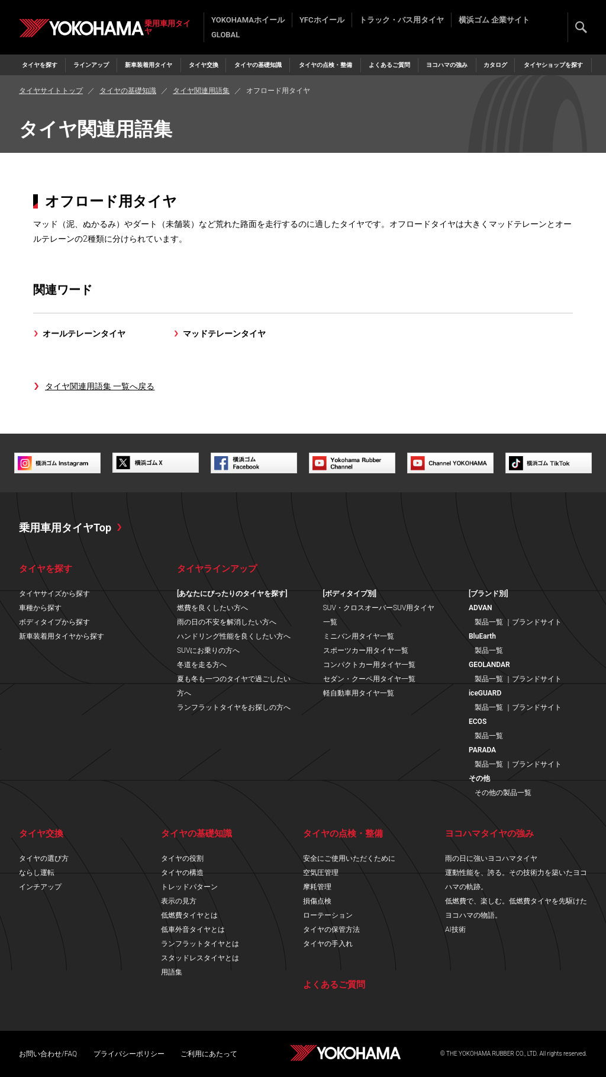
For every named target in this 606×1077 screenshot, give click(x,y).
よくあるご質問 (389, 65)
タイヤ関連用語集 (201, 90)
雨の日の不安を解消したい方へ (226, 622)
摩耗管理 (317, 887)
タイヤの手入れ (328, 944)
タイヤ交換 (203, 65)
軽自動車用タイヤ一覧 (358, 693)
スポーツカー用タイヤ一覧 (365, 650)
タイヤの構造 (182, 872)
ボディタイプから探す (54, 622)
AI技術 (455, 929)
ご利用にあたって (208, 1054)
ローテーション (328, 915)
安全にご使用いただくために (349, 858)
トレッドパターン (189, 887)
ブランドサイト (537, 622)
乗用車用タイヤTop (65, 527)
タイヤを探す (39, 65)
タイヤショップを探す (553, 65)
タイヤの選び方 (44, 858)
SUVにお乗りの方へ (208, 650)
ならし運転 (36, 872)
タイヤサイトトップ (51, 90)
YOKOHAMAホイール (248, 19)
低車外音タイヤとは (193, 929)
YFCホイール (321, 19)
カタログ (495, 65)
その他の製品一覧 (503, 792)
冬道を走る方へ (202, 665)
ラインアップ (91, 65)
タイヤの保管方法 (331, 929)
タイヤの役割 (182, 858)
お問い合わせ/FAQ (48, 1054)
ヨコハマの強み (447, 65)
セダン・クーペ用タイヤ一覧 (369, 679)
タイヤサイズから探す (54, 593)
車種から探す (40, 608)
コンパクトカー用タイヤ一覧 (369, 665)
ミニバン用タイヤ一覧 (358, 636)
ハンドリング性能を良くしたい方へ (234, 636)
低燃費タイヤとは (189, 915)
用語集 (171, 972)
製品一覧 (489, 622)
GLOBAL (225, 34)
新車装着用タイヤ (148, 65)
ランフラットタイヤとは (200, 944)
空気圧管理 (321, 872)
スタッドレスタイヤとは (200, 958)
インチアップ (40, 887)
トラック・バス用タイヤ (401, 19)
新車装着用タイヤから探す (61, 636)
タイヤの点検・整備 (325, 65)
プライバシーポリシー (129, 1054)
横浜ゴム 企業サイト (494, 19)
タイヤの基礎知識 (258, 65)
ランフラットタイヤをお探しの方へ (234, 707)
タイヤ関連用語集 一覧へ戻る (99, 386)
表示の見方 (178, 901)
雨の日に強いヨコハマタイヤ (491, 858)
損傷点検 (317, 901)
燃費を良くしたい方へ (212, 608)
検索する (581, 27)
